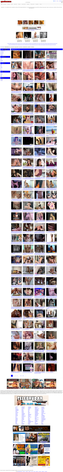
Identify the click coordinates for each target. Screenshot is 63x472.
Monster (28, 92)
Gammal (19, 92)
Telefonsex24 (27, 43)
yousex (16, 414)
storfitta (29, 418)
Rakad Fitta (33, 44)
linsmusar (23, 408)
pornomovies (37, 419)
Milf (48, 103)
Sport (55, 70)
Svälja (30, 243)
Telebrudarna (13, 43)
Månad (1, 67)
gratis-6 (23, 410)
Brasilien (50, 81)
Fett (42, 81)
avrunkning (23, 421)
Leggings (50, 70)
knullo (16, 423)
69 (11, 102)
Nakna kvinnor (16, 44)
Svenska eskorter (42, 43)
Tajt (32, 200)
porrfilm (23, 411)
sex (41, 422)
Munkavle (54, 297)
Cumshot (37, 59)
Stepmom (15, 340)
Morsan (54, 59)
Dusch (29, 232)
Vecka (1, 66)
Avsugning (16, 70)
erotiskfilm (42, 411)
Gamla (17, 81)
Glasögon (27, 297)
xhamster (16, 408)
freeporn (16, 419)
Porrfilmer (39, 44)
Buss (19, 102)
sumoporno (17, 409)
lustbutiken (17, 410)
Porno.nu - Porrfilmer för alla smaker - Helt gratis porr (31, 29)
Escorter (23, 44)
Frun (54, 60)
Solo (16, 59)
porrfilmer (29, 422)
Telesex (19, 43)
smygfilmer (23, 414)
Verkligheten (29, 157)
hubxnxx (16, 413)
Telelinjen (10, 43)
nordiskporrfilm (43, 418)
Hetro (1, 58)
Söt (41, 81)
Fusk (29, 102)
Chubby (37, 81)
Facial (15, 81)
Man (39, 351)
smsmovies (43, 408)
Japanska (38, 102)
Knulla (41, 44)
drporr (29, 419)
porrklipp (23, 418)
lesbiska (29, 424)
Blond (27, 102)
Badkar (27, 70)
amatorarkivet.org (20, 471)
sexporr (42, 409)
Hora (14, 167)
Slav (47, 60)
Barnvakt (31, 307)
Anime (14, 70)
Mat (25, 243)
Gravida (16, 211)
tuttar (42, 414)
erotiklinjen (36, 412)
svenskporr (17, 424)
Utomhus (26, 103)
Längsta (2, 55)
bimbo (16, 421)
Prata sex (21, 43)
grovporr (23, 419)
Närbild (36, 221)
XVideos (2, 80)
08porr (36, 418)
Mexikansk (17, 243)
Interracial (42, 135)
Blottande (20, 297)
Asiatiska (36, 102)
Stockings (32, 114)
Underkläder (39, 340)
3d (11, 70)
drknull (29, 412)
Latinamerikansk (49, 92)
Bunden (15, 189)
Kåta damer (54, 44)
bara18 (42, 421)
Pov (56, 59)
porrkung (23, 423)
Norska (50, 103)
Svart (38, 200)
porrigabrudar (43, 419)
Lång (1, 75)
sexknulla (42, 410)
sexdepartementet (30, 421)
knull (28, 409)
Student (27, 243)
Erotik (28, 44)
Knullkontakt (25, 44)
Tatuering (30, 211)
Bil (35, 81)
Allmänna (14, 221)
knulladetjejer (37, 410)
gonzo (22, 409)
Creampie (43, 124)
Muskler (54, 189)
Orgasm (53, 70)
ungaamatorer (43, 413)
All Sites (2, 79)
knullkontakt (36, 409)
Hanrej (17, 297)
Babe (51, 113)
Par (32, 70)
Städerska (52, 318)
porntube (36, 424)
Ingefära (25, 329)
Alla (1, 76)
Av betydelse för (3, 50)
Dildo (12, 59)
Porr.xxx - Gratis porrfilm (31, 30)
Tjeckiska (31, 102)
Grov (32, 157)
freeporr (16, 418)
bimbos (16, 420)
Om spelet (51, 59)
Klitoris (49, 167)
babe (16, 422)
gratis (42, 423)
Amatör (36, 70)
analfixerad (36, 414)
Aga (56, 265)
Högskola (53, 156)
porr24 (29, 423)
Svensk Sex (36, 44)
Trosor (55, 275)
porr (22, 422)
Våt (28, 59)
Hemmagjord (16, 92)
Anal (47, 59)
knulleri (29, 408)
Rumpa (14, 253)
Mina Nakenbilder (34, 43)
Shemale (2, 60)
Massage (55, 318)
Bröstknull (40, 59)
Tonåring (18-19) (50, 60)
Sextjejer (46, 43)
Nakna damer (47, 44)
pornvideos (36, 423)
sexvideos (16, 412)
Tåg (49, 211)
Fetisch (53, 307)
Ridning (25, 254)
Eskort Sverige (38, 43)
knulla (16, 411)
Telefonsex (16, 43)
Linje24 (8, 43)
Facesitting (15, 103)
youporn (23, 424)
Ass (48, 59)
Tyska (26, 189)
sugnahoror (29, 414)
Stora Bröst (16, 102)
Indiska (24, 59)
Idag (1, 64)
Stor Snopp (50, 275)
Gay (1, 59)
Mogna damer (51, 44)
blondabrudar (37, 413)
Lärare (19, 113)
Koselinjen (24, 43)
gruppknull (36, 411)
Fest (29, 351)
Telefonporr (30, 43)
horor (29, 410)
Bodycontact (55, 43)
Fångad (12, 113)
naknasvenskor (37, 408)
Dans (51, 307)
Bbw (39, 178)
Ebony (36, 113)
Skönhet (24, 102)
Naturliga (27, 114)
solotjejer (29, 420)
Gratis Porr (30, 44)
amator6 (42, 412)
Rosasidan (48, 43)
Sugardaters (44, 44)
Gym (53, 275)
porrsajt (36, 420)
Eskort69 (13, 44)
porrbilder (36, 421)
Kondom (41, 178)
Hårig (55, 81)
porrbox (42, 420)
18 (46, 124)
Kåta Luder (10, 44)
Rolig (12, 221)
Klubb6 (51, 43)
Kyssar (19, 178)
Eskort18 (53, 43)
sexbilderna (23, 413)
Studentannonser (20, 44)
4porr (29, 413)
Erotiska (40, 232)
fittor (28, 411)
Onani (14, 59)
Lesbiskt (18, 103)
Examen (26, 157)
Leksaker (36, 103)
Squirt (51, 92)
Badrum (30, 70)
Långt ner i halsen (29, 81)
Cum (35, 59)
